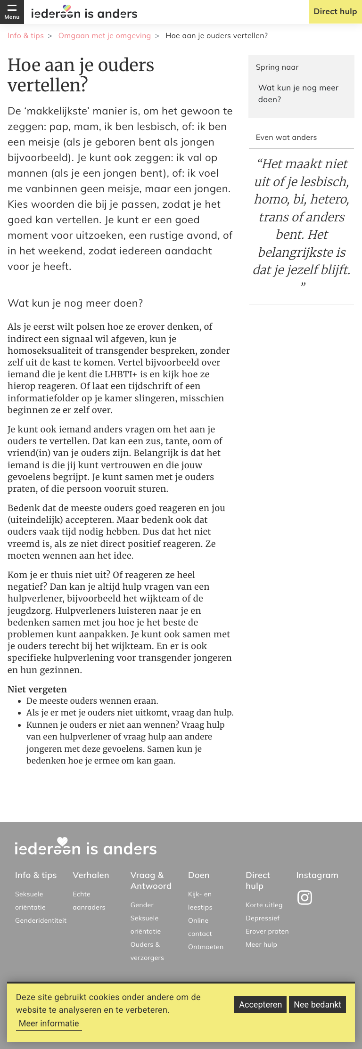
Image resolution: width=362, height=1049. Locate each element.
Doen (199, 875)
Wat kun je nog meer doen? (298, 94)
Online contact (200, 927)
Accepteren (260, 1006)
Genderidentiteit (40, 920)
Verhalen (91, 875)
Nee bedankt (317, 1006)
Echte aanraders (89, 900)
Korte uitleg (264, 905)
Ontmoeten (206, 947)
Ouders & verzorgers (148, 951)
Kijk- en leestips (200, 900)
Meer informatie (49, 1025)
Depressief (263, 918)
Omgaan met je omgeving (104, 35)
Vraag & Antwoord (151, 880)
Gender (142, 905)
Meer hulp (261, 944)
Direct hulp (335, 11)
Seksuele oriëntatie (30, 900)
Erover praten (267, 931)
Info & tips (26, 35)
